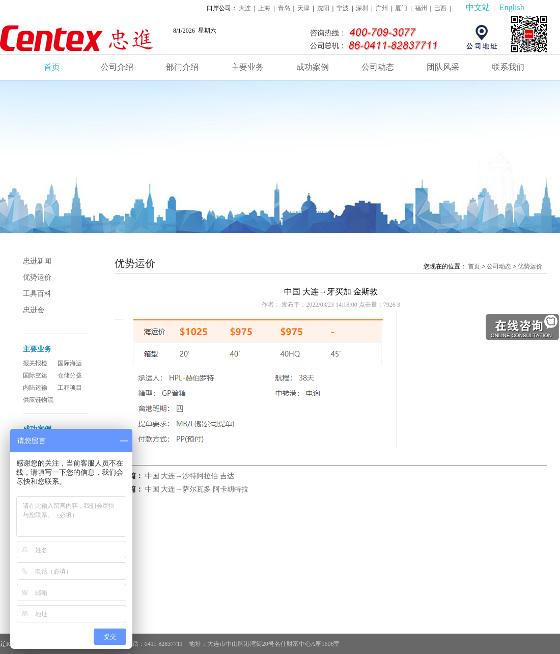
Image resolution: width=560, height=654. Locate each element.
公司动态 (377, 67)
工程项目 (70, 387)
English (511, 7)
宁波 (343, 8)
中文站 (478, 7)
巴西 (440, 8)
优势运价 (37, 277)
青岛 (284, 8)
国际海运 (70, 363)
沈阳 (323, 8)
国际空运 (35, 375)
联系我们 (508, 67)
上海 (264, 8)
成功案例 (312, 67)
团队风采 (443, 67)
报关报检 (35, 363)
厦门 (401, 8)
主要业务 (247, 67)
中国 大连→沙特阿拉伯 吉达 (189, 476)
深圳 (362, 8)
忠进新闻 (37, 261)
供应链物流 (38, 399)
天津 (303, 8)
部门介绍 (182, 67)
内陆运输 (35, 387)
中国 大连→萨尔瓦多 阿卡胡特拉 (196, 489)
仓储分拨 (70, 375)
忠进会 (33, 310)
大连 (245, 8)
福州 (421, 8)
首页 (52, 67)
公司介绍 (117, 67)
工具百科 (37, 293)
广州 (382, 8)
